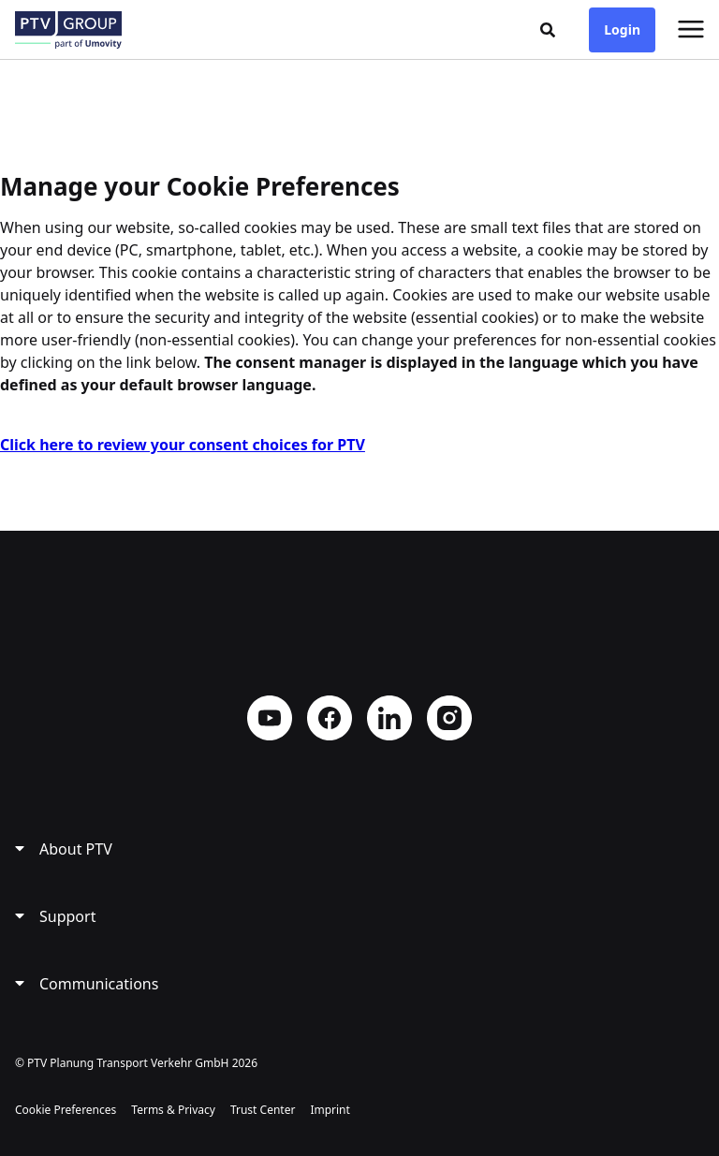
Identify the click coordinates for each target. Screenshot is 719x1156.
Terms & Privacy (173, 1110)
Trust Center (262, 1110)
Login (622, 29)
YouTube (269, 717)
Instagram (449, 717)
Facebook (329, 717)
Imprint (329, 1110)
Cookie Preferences (65, 1110)
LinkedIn (389, 717)
